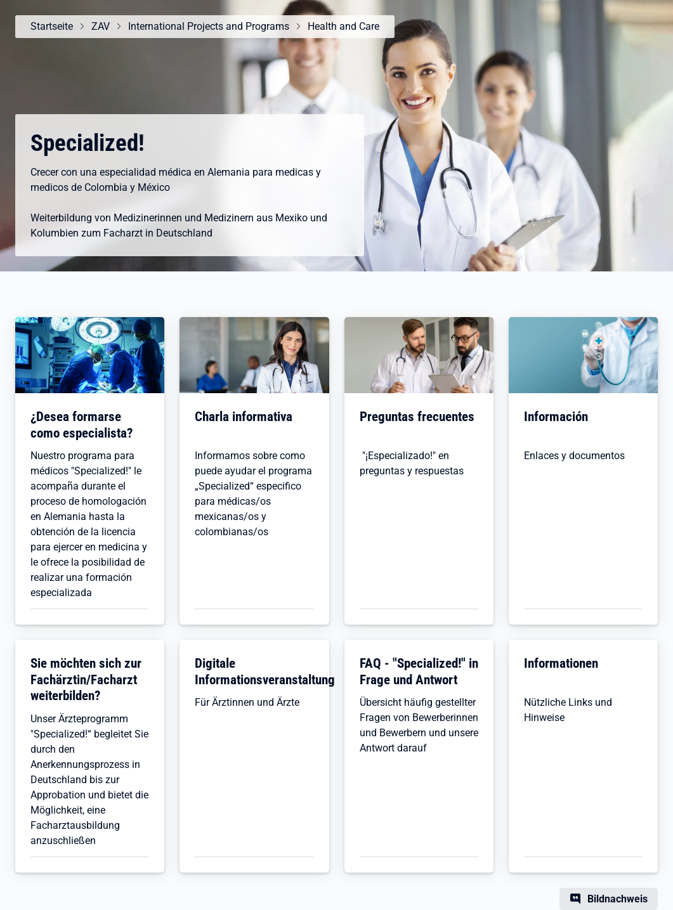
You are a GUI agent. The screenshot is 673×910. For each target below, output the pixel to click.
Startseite (51, 26)
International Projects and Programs (208, 26)
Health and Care (343, 26)
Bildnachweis (617, 899)
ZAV (100, 26)
